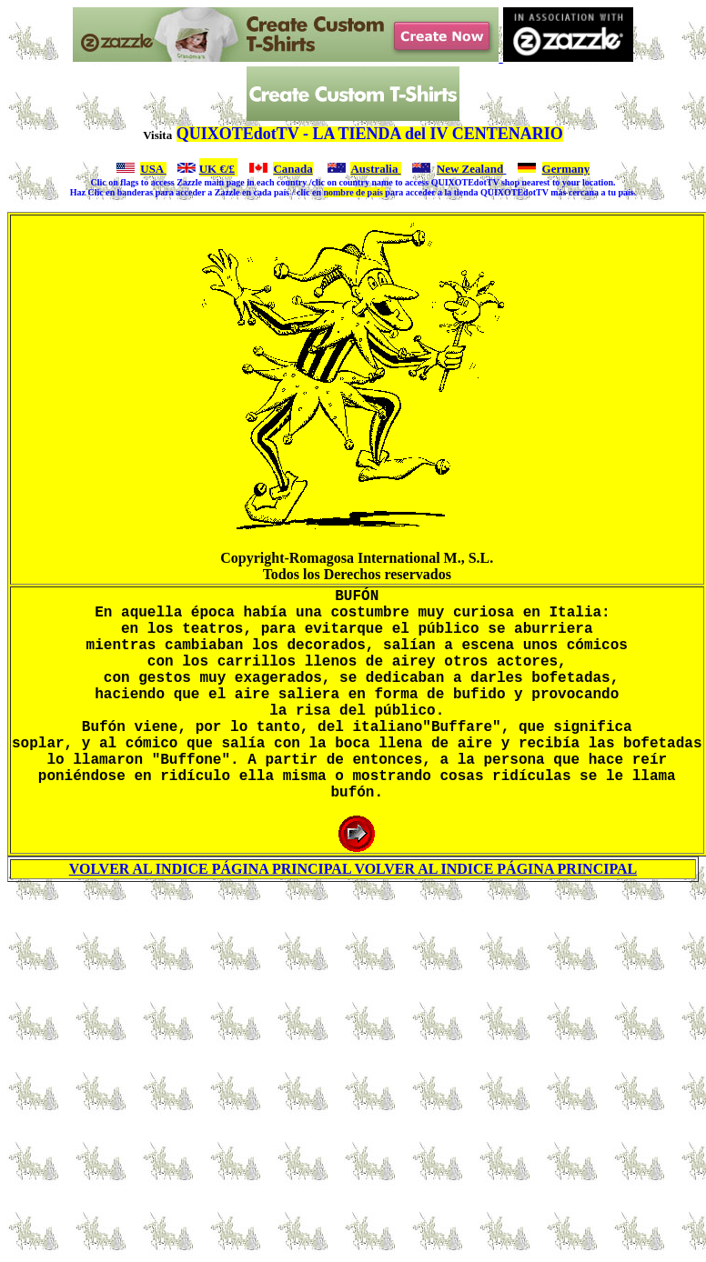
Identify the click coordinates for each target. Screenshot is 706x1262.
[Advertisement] (356, 1071)
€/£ (226, 168)
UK (208, 168)
